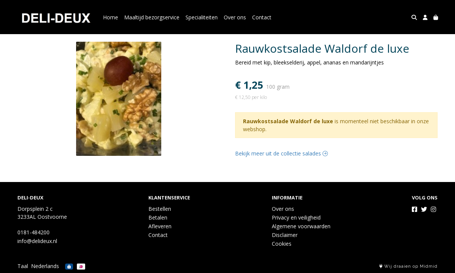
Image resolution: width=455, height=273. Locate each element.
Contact (261, 17)
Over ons (235, 17)
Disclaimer (285, 234)
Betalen (157, 217)
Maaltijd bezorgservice (151, 17)
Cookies (281, 243)
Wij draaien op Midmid (408, 266)
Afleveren (159, 226)
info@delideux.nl (37, 241)
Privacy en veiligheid (296, 217)
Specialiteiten (201, 17)
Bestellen (159, 208)
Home (110, 17)
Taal (22, 266)
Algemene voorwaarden (301, 226)
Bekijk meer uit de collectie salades (281, 153)
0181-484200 (33, 232)
